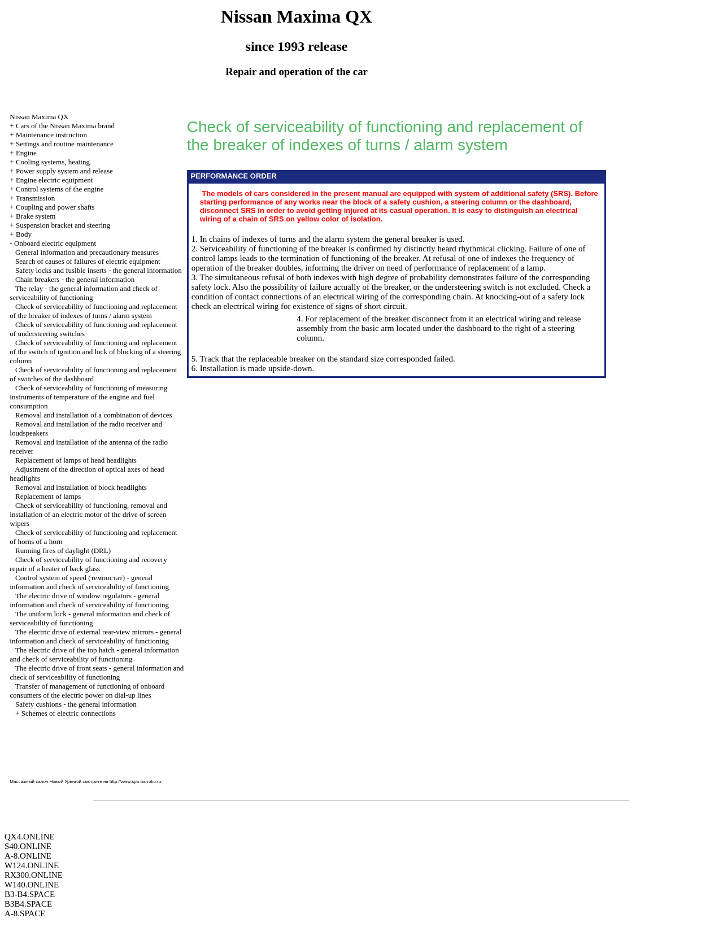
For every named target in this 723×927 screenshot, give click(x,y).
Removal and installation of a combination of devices (93, 415)
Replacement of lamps (48, 496)
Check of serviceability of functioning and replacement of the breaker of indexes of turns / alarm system (93, 311)
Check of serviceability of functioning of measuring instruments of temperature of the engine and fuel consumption (88, 397)
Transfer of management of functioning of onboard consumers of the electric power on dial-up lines (87, 690)
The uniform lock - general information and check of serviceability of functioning (90, 618)
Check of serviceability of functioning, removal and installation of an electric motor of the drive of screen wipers (88, 514)
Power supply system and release (64, 171)
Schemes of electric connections (68, 713)
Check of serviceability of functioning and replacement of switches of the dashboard (93, 374)
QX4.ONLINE (30, 836)
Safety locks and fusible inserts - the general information (98, 270)
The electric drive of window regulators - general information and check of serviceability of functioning (89, 600)
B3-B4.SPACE (30, 894)
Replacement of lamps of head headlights (76, 460)
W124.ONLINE (32, 865)
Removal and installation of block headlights (81, 487)
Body (24, 234)
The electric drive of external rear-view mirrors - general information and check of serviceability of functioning (95, 636)
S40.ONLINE (28, 846)
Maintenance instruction (51, 134)
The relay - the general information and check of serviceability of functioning (83, 293)
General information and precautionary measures (87, 252)
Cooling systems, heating (53, 162)
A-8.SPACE (25, 913)
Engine (26, 153)
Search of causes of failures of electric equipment (87, 261)
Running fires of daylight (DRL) (63, 550)
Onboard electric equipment (55, 243)
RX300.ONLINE (34, 875)
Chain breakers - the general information (74, 279)
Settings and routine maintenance (65, 144)
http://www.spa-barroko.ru (135, 781)
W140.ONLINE (32, 884)
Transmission (35, 198)
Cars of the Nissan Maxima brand (65, 125)
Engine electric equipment (54, 180)
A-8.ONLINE (28, 855)
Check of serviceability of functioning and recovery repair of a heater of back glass (88, 564)
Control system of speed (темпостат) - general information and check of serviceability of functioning (89, 582)
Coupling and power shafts (55, 207)
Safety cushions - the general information (76, 704)
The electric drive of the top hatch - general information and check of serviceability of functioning (94, 654)
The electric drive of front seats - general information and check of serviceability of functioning (97, 672)
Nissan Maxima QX (39, 116)
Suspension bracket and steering (63, 225)
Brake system (35, 216)
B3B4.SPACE (28, 903)
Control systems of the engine (59, 189)
